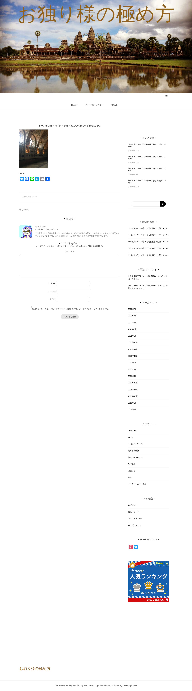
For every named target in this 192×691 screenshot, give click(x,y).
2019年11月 (133, 389)
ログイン (131, 505)
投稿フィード (133, 512)
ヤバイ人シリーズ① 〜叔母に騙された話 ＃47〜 (147, 157)
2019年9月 (132, 403)
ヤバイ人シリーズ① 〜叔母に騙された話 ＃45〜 (147, 182)
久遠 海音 (42, 226)
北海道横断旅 (133, 451)
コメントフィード (135, 518)
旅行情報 (131, 464)
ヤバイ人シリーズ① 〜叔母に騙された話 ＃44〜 (148, 255)
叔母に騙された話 (135, 457)
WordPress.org (134, 525)
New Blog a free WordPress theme (104, 686)
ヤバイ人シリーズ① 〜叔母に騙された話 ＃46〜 (147, 169)
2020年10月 (133, 356)
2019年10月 (133, 396)
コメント (70, 251)
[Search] (148, 204)
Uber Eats (132, 431)
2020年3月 (132, 363)
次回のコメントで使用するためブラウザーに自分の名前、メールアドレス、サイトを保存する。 (71, 309)
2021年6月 (132, 329)
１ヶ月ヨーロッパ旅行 (137, 484)
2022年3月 (132, 322)
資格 (130, 477)
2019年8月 (132, 410)
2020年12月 (133, 343)
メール (52, 291)
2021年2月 (132, 336)
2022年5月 (132, 309)
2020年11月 (133, 349)
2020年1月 (132, 376)
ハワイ (130, 437)
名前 (52, 283)
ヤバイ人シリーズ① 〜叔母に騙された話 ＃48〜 (147, 145)
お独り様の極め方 (96, 13)
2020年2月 (132, 369)
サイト (52, 299)
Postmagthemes (130, 686)
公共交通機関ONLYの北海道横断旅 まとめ (145, 276)
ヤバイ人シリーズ (135, 444)
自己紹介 (74, 105)
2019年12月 (133, 383)
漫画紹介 (131, 471)
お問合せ (114, 105)
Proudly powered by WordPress (68, 686)
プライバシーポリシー (94, 105)
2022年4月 (132, 316)
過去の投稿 (23, 210)
